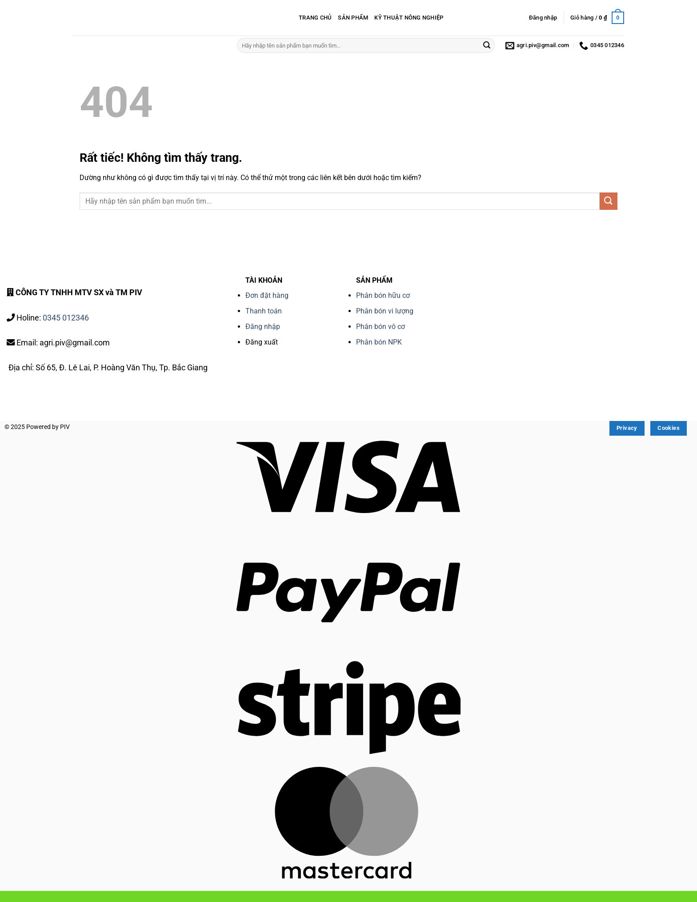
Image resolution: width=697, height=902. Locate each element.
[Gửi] (486, 45)
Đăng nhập (262, 326)
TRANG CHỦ (315, 17)
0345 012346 (66, 317)
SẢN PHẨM (353, 17)
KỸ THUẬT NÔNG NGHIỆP (408, 17)
